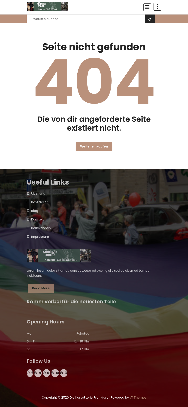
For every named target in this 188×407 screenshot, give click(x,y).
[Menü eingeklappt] (147, 7)
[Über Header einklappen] (157, 7)
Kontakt (37, 219)
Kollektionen (41, 228)
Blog (34, 211)
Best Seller (39, 202)
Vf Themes (138, 397)
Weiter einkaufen (94, 146)
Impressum (40, 236)
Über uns (38, 193)
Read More (41, 288)
